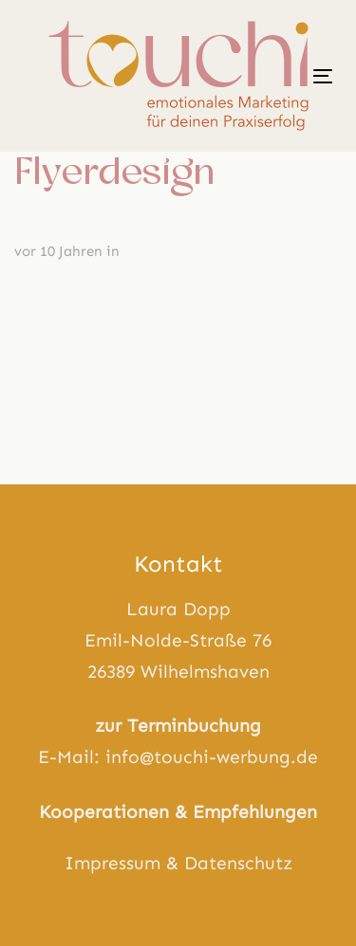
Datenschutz (238, 863)
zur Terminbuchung (178, 726)
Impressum (112, 863)
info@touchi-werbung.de (211, 757)
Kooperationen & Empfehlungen (178, 812)
